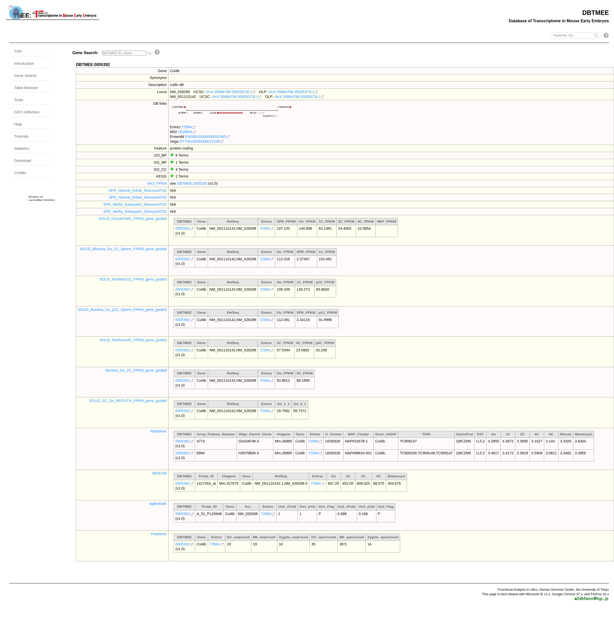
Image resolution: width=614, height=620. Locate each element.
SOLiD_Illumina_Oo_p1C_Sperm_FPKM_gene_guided (122, 310)
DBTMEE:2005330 (192, 183)
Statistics (21, 148)
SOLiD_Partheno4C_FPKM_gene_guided (133, 340)
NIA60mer (158, 431)
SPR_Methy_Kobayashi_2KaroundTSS (135, 211)
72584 (186, 127)
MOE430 (159, 473)
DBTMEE (595, 12)
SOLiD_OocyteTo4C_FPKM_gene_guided (133, 219)
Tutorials (21, 136)
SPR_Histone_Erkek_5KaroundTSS (138, 190)
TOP (18, 51)
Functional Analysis (518, 589)
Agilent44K (158, 504)
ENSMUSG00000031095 (205, 137)
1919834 (185, 132)
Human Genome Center (556, 589)
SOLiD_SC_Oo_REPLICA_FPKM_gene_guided (128, 401)
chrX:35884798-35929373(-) (229, 92)
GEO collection (26, 112)
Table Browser (26, 87)
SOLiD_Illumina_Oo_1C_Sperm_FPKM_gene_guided (123, 249)
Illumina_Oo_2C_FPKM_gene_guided (136, 370)
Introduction (24, 63)
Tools (18, 100)
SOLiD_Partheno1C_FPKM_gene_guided (133, 279)
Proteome (159, 534)
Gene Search (25, 75)
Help (18, 124)
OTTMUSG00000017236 (199, 141)
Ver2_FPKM (157, 183)
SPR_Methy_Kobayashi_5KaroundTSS (135, 204)
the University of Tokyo (592, 589)
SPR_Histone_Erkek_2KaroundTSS (138, 197)
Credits (20, 172)
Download (22, 160)
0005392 (182, 228)
